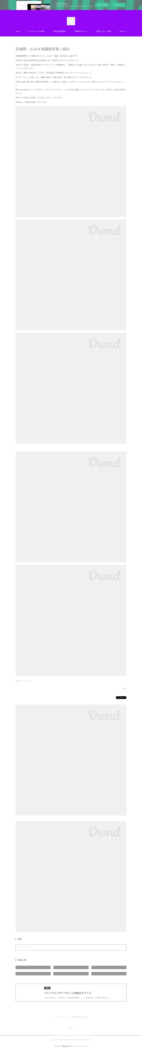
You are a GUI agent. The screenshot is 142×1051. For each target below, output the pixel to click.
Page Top (71, 1028)
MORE (122, 31)
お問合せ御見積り (59, 31)
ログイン (118, 5)
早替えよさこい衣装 (103, 31)
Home (18, 31)
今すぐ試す (101, 5)
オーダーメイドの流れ (36, 31)
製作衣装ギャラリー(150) (23, 681)
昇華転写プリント (81, 31)
